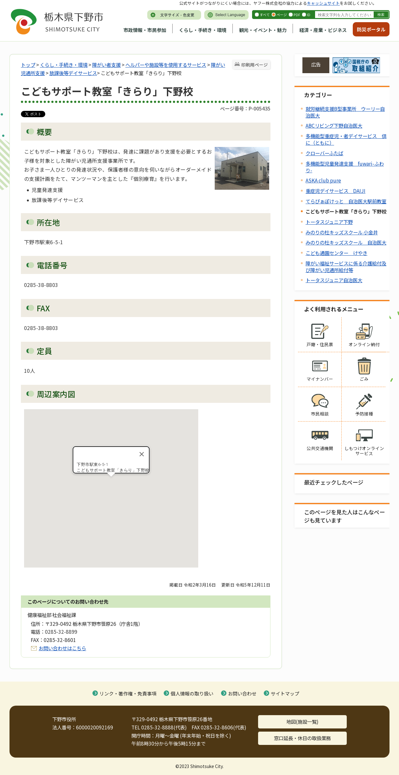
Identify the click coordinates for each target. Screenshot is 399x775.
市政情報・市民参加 (145, 30)
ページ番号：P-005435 (245, 108)
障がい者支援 (106, 64)
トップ (28, 64)
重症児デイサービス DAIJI (335, 190)
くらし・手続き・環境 (202, 30)
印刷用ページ (254, 64)
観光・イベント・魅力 (263, 30)
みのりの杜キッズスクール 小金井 (342, 232)
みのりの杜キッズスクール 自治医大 (346, 242)
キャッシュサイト (323, 3)
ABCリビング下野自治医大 (334, 125)
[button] (111, 482)
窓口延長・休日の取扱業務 (302, 737)
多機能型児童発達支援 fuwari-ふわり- (345, 167)
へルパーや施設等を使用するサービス (165, 64)
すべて (265, 14)
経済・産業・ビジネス (323, 30)
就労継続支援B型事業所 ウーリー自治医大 (345, 112)
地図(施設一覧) (302, 721)
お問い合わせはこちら (62, 648)
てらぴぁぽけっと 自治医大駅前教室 (346, 201)
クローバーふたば (324, 152)
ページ (281, 14)
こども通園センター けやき (336, 252)
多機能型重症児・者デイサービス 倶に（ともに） (346, 139)
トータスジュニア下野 (329, 221)
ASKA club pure (323, 180)
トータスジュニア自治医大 (334, 279)
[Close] (141, 454)
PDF (297, 14)
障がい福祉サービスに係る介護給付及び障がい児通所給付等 (346, 266)
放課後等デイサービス (73, 72)
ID (308, 14)
